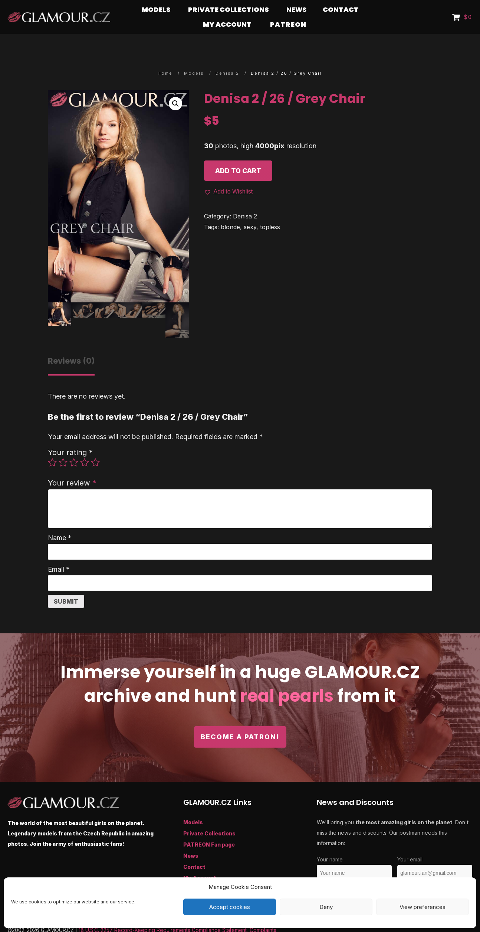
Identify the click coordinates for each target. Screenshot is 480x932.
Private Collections (209, 819)
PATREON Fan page (209, 830)
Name (60, 523)
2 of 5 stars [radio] (63, 448)
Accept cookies (229, 906)
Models (193, 808)
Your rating (70, 437)
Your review (72, 468)
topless (270, 212)
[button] (175, 89)
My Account (199, 863)
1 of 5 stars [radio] (52, 448)
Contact (194, 852)
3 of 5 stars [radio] (73, 448)
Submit (66, 587)
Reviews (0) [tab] (71, 346)
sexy (250, 212)
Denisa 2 (245, 201)
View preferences (423, 906)
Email (59, 555)
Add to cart (238, 156)
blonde (230, 212)
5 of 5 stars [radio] (95, 448)
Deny (326, 906)
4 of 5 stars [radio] (84, 448)
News (190, 841)
